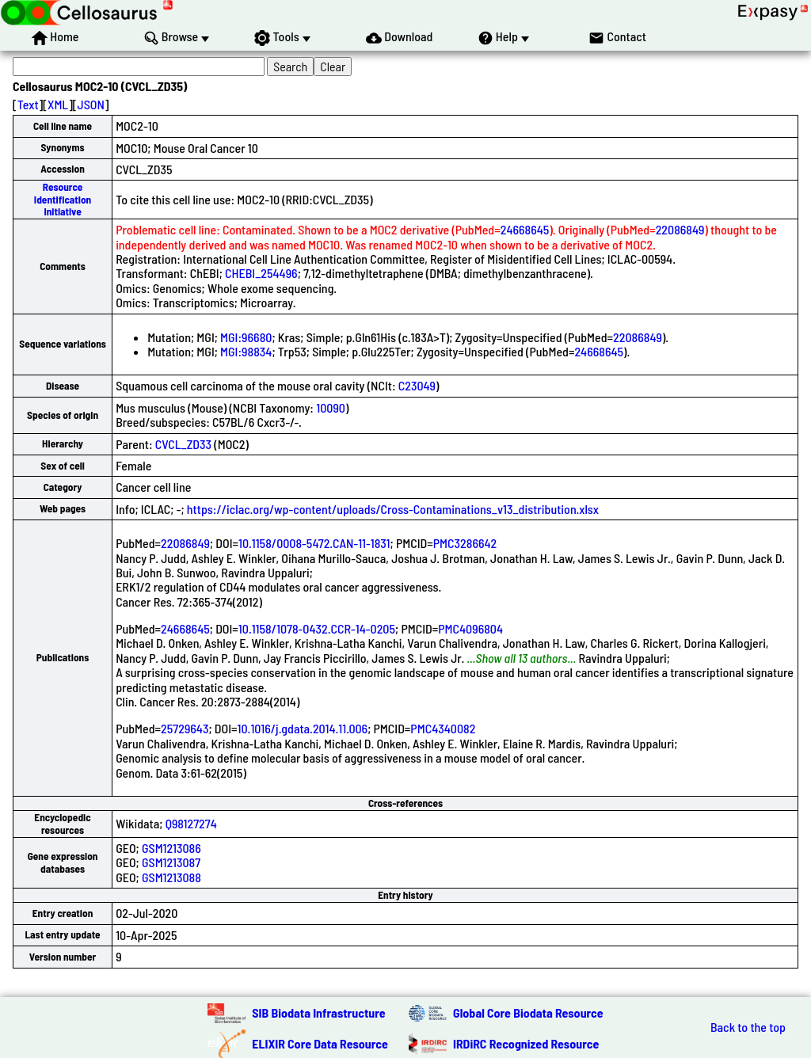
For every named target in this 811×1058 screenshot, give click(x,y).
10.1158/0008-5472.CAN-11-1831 (314, 542)
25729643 (184, 728)
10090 (330, 407)
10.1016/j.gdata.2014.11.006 (303, 728)
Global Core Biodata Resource (528, 1012)
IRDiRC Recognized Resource (526, 1043)
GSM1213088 (171, 877)
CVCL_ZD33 (183, 443)
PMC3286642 (465, 542)
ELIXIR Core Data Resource (320, 1043)
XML (58, 104)
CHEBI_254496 (261, 272)
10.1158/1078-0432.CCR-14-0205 (316, 628)
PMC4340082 (442, 728)
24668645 (525, 229)
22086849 (680, 229)
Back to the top (748, 1027)
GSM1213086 (171, 847)
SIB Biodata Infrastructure (318, 1012)
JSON (91, 104)
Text (28, 104)
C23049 (417, 385)
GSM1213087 (171, 862)
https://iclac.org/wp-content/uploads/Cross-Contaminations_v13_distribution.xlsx (393, 508)
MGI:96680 (246, 336)
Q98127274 (191, 823)
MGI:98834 (246, 351)
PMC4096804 (470, 628)
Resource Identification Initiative (62, 199)
